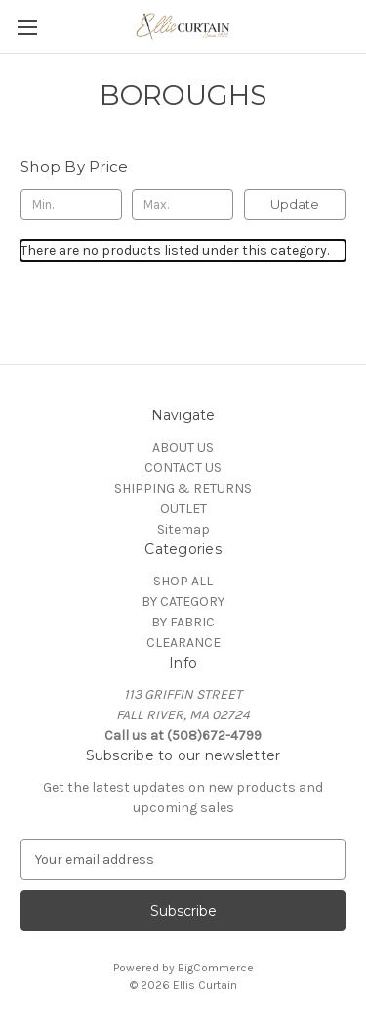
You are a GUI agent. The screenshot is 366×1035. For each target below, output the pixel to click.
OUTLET (183, 508)
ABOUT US (183, 447)
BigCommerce (216, 967)
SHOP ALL (183, 581)
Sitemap (183, 529)
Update (294, 204)
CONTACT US (183, 467)
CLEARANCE (183, 642)
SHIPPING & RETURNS (183, 488)
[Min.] (71, 204)
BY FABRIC (183, 622)
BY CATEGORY (183, 601)
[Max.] (182, 204)
